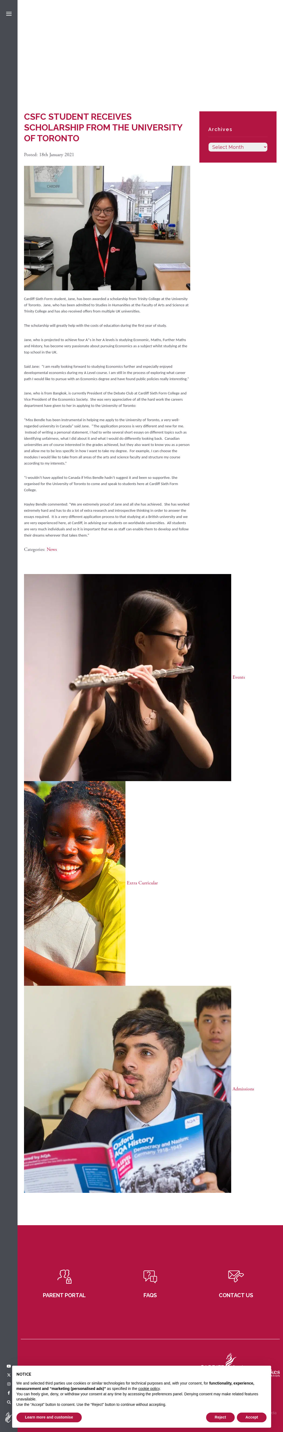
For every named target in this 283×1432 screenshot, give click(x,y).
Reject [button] (220, 1417)
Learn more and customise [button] (49, 1417)
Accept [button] (252, 1417)
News (52, 549)
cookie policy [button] (149, 1388)
